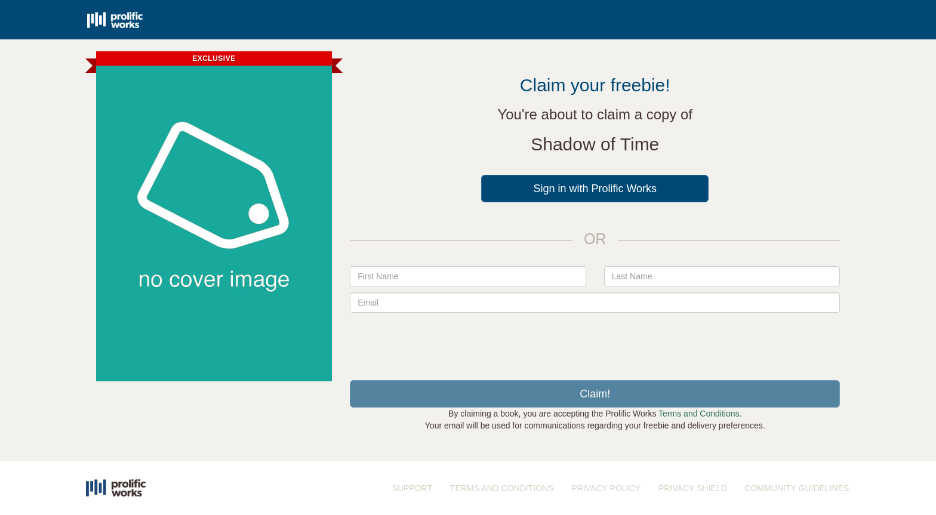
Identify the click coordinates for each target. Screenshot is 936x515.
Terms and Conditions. (699, 413)
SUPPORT (412, 488)
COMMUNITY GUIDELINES (797, 488)
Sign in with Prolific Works (595, 189)
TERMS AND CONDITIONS (501, 488)
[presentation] (595, 342)
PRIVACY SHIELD (692, 488)
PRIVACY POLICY (605, 488)
